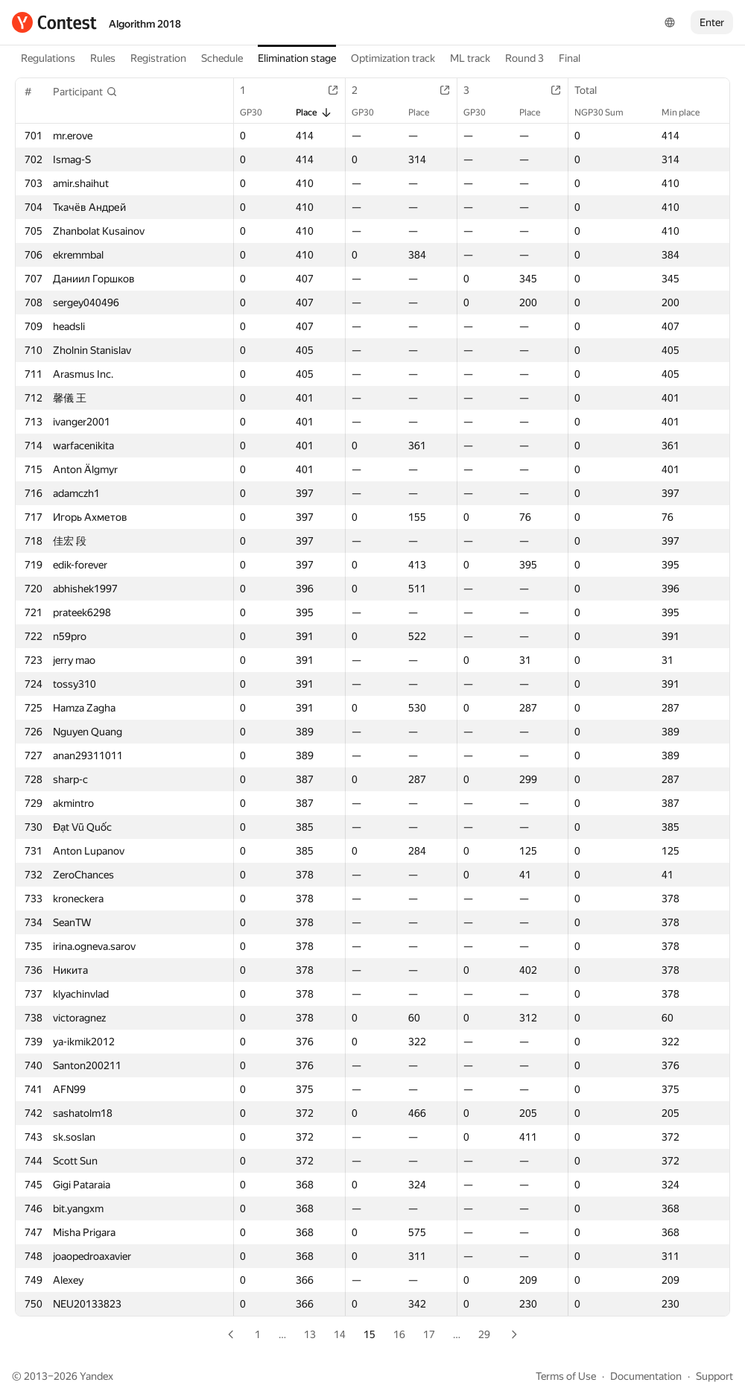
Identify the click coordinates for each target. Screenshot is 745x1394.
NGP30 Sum (606, 112)
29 (484, 1334)
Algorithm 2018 (145, 24)
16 (399, 1334)
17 (429, 1334)
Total (593, 90)
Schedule (222, 58)
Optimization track (393, 58)
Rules (102, 58)
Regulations (48, 58)
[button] (85, 92)
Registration (158, 58)
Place (314, 112)
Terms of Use (566, 1376)
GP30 (258, 112)
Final (569, 58)
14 (340, 1334)
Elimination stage (297, 58)
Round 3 (524, 58)
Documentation (646, 1376)
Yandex (96, 1376)
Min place (688, 112)
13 (310, 1334)
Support (714, 1376)
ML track (470, 58)
